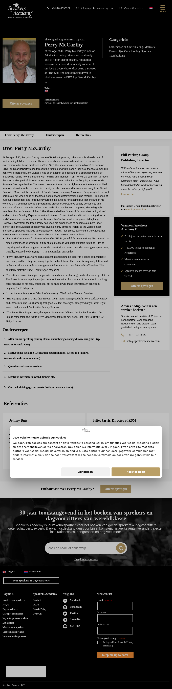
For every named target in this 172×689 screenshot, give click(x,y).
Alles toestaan (136, 364)
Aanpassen (85, 364)
